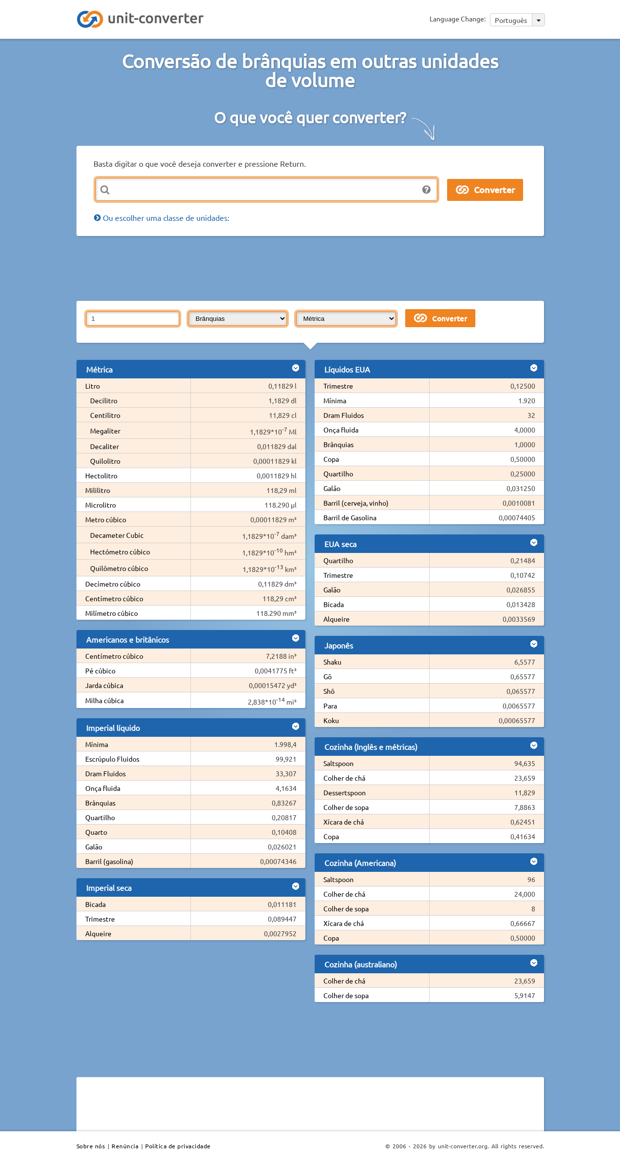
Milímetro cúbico (111, 613)
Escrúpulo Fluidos (112, 758)
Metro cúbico (105, 519)
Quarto (96, 831)
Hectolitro (101, 475)
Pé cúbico (100, 670)
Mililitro (97, 490)
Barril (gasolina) (109, 861)
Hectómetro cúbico (120, 551)
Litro (92, 385)
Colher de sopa (346, 807)
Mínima (96, 744)
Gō (327, 676)
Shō (329, 691)
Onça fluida (102, 788)
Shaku (332, 661)
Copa (331, 458)
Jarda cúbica (104, 685)
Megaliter (105, 430)
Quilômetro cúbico (119, 568)
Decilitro (103, 400)
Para (330, 705)
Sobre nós (90, 1146)
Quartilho (100, 817)
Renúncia (125, 1146)
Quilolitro (105, 460)
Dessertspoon (344, 792)
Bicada (95, 904)
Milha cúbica (104, 700)
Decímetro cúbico (112, 583)
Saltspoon (338, 763)
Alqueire (98, 933)
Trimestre (100, 918)
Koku (331, 720)
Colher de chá (344, 777)
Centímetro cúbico (114, 598)
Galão (93, 846)
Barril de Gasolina (349, 517)
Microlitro (100, 504)
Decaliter (104, 446)
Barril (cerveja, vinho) (356, 502)
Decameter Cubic (117, 535)
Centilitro (105, 415)
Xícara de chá (343, 821)
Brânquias (100, 802)
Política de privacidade (178, 1146)
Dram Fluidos (105, 773)
